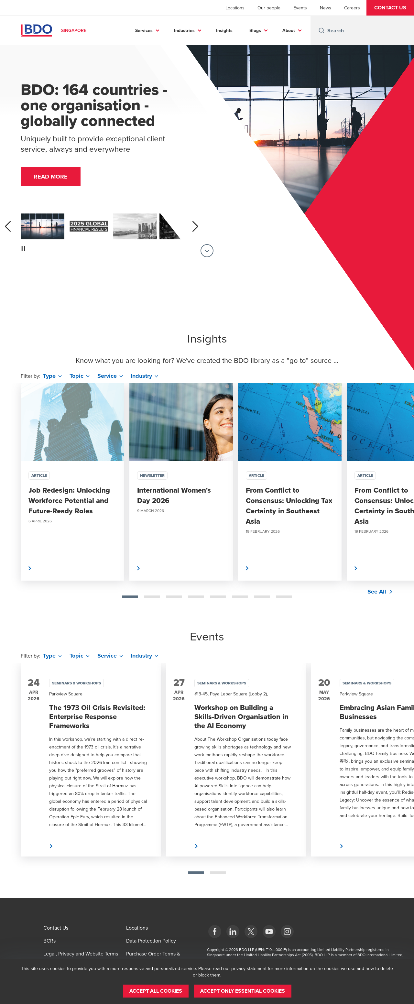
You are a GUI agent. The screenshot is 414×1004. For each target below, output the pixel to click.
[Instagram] (287, 931)
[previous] (8, 226)
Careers (352, 8)
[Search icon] (321, 30)
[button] (390, 8)
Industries (184, 30)
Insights (224, 30)
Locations (235, 8)
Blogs (255, 30)
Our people (268, 8)
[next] (195, 226)
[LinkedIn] (233, 931)
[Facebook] (215, 931)
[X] (251, 931)
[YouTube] (269, 931)
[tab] (130, 596)
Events (300, 8)
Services (144, 30)
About (288, 30)
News (325, 8)
